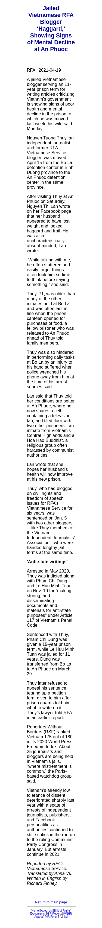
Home (35, 910)
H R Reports (54, 913)
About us (46, 910)
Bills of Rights (62, 910)
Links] (63, 916)
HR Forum (52, 916)
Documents (38, 913)
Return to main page (51, 902)
